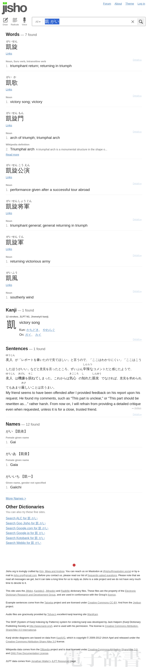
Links (9, 53)
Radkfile (65, 590)
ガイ (28, 334)
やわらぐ (49, 330)
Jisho (14, 8)
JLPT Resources (60, 661)
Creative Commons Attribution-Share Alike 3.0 (31, 641)
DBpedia (45, 649)
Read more (12, 154)
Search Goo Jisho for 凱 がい (26, 523)
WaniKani (92, 614)
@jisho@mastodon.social (117, 571)
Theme (129, 3)
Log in (141, 3)
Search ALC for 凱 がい (22, 518)
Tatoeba (48, 602)
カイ (38, 334)
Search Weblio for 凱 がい (23, 542)
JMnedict (50, 590)
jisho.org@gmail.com (25, 575)
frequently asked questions (102, 575)
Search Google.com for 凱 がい (27, 528)
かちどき (32, 330)
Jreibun (137, 408)
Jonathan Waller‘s (41, 661)
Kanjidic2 (39, 590)
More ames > (16, 498)
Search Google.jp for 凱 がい (25, 533)
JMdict (29, 590)
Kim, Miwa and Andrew (51, 571)
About (118, 3)
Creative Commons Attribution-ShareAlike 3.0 (112, 649)
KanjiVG (60, 637)
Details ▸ (137, 60)
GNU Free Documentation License (29, 653)
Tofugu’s (51, 614)
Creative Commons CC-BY (102, 602)
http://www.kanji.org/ (40, 626)
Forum (107, 3)
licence (112, 594)
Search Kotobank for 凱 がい (25, 538)
